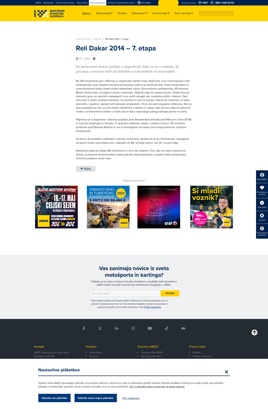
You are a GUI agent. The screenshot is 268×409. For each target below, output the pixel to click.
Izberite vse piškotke (54, 398)
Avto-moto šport (84, 39)
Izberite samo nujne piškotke (95, 398)
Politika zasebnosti (202, 356)
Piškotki (197, 352)
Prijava (170, 293)
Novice (99, 39)
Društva (93, 356)
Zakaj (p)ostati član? (151, 356)
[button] (231, 13)
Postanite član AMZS (151, 352)
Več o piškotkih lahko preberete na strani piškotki (156, 386)
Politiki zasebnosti (152, 307)
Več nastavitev (131, 398)
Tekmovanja (95, 352)
